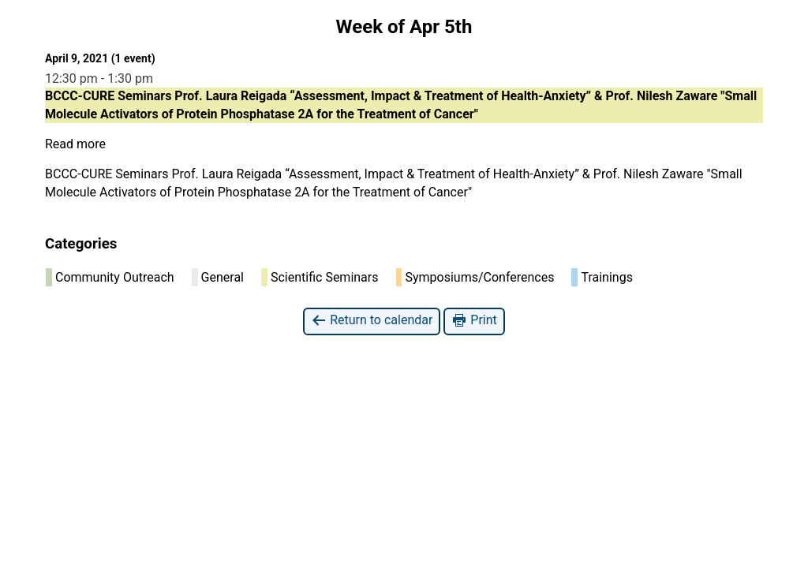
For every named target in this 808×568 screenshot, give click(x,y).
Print (473, 320)
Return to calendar (371, 320)
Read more (75, 143)
